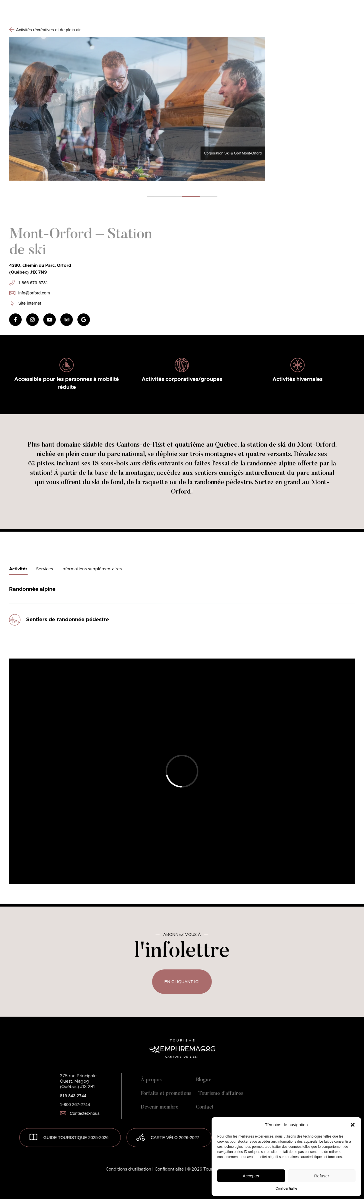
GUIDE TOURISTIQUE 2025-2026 (76, 1137)
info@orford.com (29, 292)
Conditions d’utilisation (129, 1169)
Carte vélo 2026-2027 (175, 1137)
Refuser (321, 1175)
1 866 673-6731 (28, 283)
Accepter (251, 1175)
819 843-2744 (73, 1095)
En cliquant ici (182, 981)
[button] (352, 1125)
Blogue (204, 1080)
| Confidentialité (168, 1169)
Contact (205, 1107)
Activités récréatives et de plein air (45, 29)
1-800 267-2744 (75, 1104)
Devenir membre (160, 1107)
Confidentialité (286, 1188)
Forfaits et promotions (166, 1093)
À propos (151, 1080)
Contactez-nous (80, 1113)
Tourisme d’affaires (220, 1093)
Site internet (26, 303)
